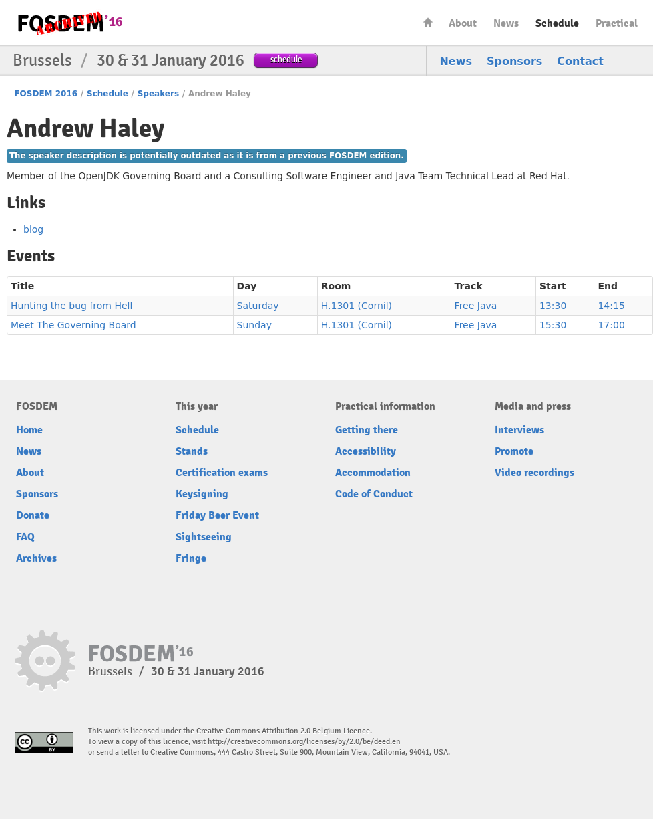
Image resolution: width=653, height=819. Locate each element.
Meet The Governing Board (73, 325)
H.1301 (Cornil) (356, 305)
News (506, 23)
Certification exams (222, 472)
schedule (286, 59)
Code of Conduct (374, 494)
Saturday (258, 305)
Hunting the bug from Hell (71, 305)
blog (33, 229)
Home (428, 22)
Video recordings (534, 472)
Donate (32, 515)
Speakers (158, 93)
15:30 (552, 325)
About (463, 23)
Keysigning (202, 494)
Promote (514, 451)
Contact (580, 61)
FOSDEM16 (69, 23)
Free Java (476, 305)
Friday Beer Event (217, 515)
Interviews (519, 430)
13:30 (552, 305)
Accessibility (365, 451)
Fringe (191, 558)
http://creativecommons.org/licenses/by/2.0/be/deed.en (304, 742)
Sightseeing (204, 537)
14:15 (611, 305)
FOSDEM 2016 (45, 93)
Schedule (557, 23)
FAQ (25, 537)
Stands (192, 451)
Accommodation (373, 472)
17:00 (611, 325)
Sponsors (514, 61)
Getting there (366, 430)
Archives (36, 558)
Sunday (254, 325)
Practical (617, 23)
